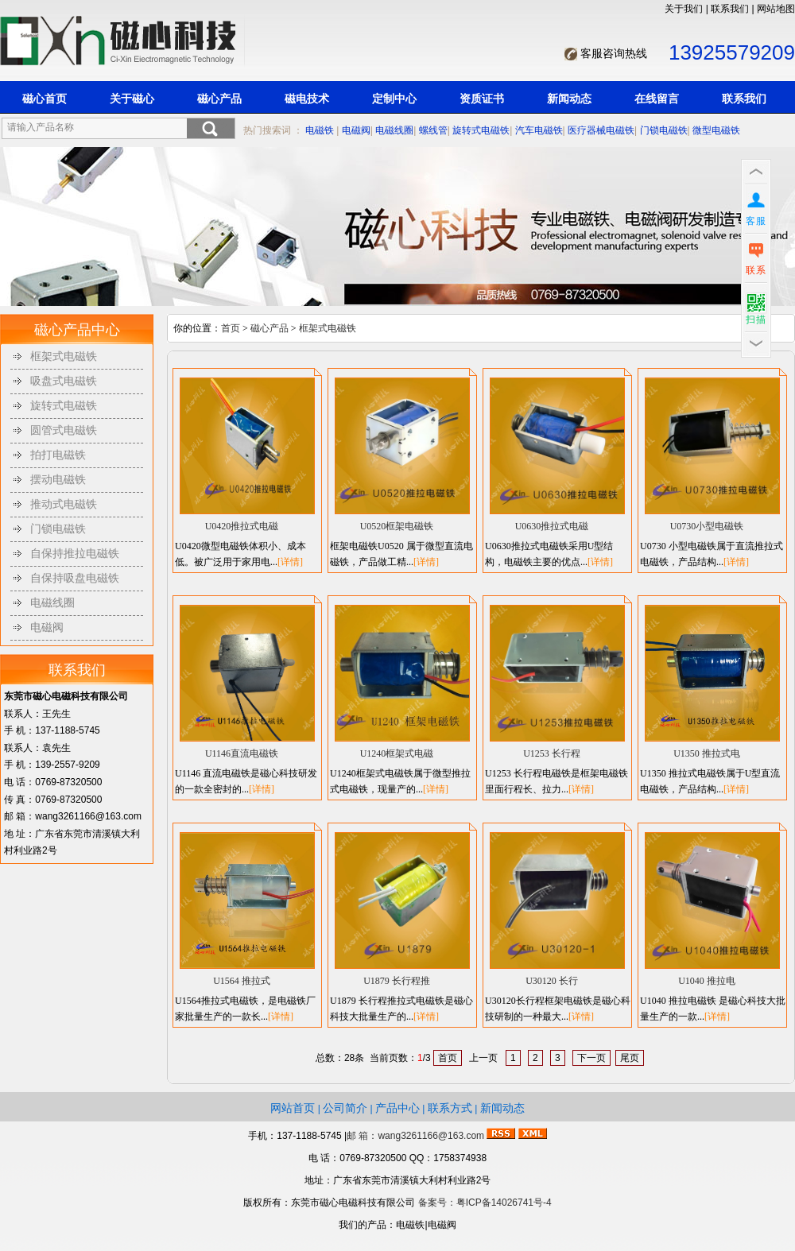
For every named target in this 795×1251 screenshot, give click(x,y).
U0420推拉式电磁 (242, 526)
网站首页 (292, 1108)
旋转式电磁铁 (481, 130)
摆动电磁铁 (58, 480)
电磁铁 (319, 130)
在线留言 (656, 98)
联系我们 (730, 8)
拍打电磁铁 (58, 455)
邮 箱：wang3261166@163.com (415, 1135)
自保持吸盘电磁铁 (74, 578)
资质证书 (482, 98)
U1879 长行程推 (396, 980)
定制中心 (394, 98)
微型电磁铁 (716, 130)
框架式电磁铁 (63, 356)
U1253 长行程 (551, 753)
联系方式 (450, 1108)
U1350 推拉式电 (706, 753)
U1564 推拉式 (241, 980)
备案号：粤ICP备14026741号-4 (485, 1202)
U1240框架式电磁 (397, 753)
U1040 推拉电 (706, 980)
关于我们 (684, 8)
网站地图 (776, 8)
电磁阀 (356, 130)
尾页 (629, 1057)
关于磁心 (132, 98)
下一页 (591, 1057)
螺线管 (433, 130)
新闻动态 (569, 98)
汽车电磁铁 (539, 130)
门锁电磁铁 (664, 130)
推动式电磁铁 (63, 504)
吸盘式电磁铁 (63, 381)
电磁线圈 (394, 130)
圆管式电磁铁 (63, 430)
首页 (230, 328)
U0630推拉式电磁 (552, 526)
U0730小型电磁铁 (707, 526)
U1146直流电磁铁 (241, 753)
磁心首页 (44, 98)
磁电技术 (307, 98)
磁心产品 (219, 98)
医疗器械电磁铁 (601, 130)
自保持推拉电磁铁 (74, 554)
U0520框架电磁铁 (397, 526)
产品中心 (397, 1108)
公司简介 (345, 1108)
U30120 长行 (551, 980)
